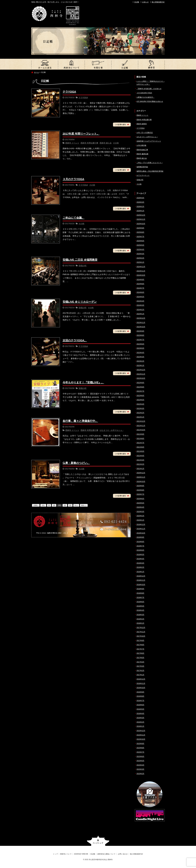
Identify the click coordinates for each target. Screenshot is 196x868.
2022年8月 (140, 387)
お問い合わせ (123, 854)
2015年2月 (140, 774)
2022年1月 (140, 417)
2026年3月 (140, 202)
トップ (44, 64)
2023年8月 (140, 335)
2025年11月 (141, 219)
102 (65, 505)
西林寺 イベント (72, 143)
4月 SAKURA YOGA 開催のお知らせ (150, 101)
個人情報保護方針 (158, 2)
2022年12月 (141, 370)
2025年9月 (140, 228)
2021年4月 (140, 456)
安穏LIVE (82, 265)
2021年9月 (140, 434)
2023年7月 (140, 340)
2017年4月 (140, 662)
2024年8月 (140, 284)
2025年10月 (141, 224)
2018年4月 (140, 610)
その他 (116, 143)
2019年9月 (140, 537)
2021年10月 (141, 430)
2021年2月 (140, 464)
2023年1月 (140, 365)
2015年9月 (140, 744)
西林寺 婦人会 (106, 143)
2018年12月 (141, 576)
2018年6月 (140, 602)
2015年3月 (140, 769)
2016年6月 (140, 705)
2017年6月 (140, 653)
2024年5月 (140, 297)
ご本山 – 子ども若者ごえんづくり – (150, 163)
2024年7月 (140, 288)
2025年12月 (141, 215)
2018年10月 (141, 585)
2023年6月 (140, 344)
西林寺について (71, 64)
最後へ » (83, 505)
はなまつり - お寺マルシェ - (111, 430)
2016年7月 (140, 701)
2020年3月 (140, 512)
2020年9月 (140, 486)
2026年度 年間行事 (98, 64)
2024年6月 (140, 292)
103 (70, 505)
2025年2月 (140, 258)
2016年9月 (140, 692)
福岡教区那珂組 (142, 167)
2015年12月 (141, 731)
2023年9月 (140, 331)
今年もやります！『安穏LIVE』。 (83, 382)
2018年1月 (140, 623)
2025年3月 (140, 254)
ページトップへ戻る (98, 841)
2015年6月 (140, 756)
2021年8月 (140, 439)
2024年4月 (140, 301)
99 (49, 505)
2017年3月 (140, 666)
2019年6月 (140, 550)
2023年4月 (140, 353)
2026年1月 (140, 211)
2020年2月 (140, 516)
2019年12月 (141, 524)
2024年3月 (140, 305)
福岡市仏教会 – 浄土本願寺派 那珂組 (150, 171)
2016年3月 (140, 718)
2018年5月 (140, 606)
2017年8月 (140, 645)
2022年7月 (140, 391)
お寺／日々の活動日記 (145, 133)
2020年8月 (140, 490)
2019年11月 (141, 529)
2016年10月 (141, 688)
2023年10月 (141, 327)
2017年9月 (140, 640)
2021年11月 (141, 426)
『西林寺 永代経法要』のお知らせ (149, 89)
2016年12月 (141, 679)
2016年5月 (140, 709)
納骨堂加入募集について (151, 64)
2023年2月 (140, 361)
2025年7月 (140, 237)
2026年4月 (140, 198)
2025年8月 (140, 232)
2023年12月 (141, 318)
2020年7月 (140, 494)
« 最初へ (35, 505)
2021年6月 (140, 447)
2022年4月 (140, 404)
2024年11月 (141, 271)
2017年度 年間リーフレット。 (81, 133)
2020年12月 (141, 473)
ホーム (36, 72)
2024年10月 (141, 275)
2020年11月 (141, 477)
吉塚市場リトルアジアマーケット (149, 141)
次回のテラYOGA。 (75, 340)
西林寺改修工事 (142, 150)
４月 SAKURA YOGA (144, 93)
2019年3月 (140, 563)
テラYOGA (69, 91)
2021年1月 (140, 469)
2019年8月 (140, 542)
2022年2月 (140, 413)
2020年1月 (140, 520)
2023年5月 (140, 348)
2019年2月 (140, 567)
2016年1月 (140, 726)
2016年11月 (141, 683)
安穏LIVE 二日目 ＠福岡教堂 (80, 259)
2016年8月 (140, 696)
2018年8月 (140, 593)
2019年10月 (141, 533)
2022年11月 (141, 374)
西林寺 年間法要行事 (89, 143)
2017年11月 (141, 632)
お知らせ (145, 2)
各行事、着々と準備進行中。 (80, 420)
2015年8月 (140, 748)
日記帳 (136, 2)
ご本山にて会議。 (73, 217)
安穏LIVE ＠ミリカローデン (80, 301)
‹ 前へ (43, 505)
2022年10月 (141, 378)
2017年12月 (141, 628)
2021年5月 (140, 451)
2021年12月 (141, 421)
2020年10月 (141, 481)
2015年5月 (140, 761)
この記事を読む (122, 125)
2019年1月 (140, 572)
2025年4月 (140, 249)
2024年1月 (140, 314)
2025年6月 (140, 241)
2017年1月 (140, 675)
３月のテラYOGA (73, 179)
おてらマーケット (143, 175)
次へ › (76, 505)
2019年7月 (140, 546)
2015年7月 (140, 752)
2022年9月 (140, 383)
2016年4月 (140, 713)
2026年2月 (140, 207)
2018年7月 (140, 597)
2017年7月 (140, 649)
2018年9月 (140, 589)
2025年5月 (140, 245)
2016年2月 (140, 722)
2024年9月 (140, 280)
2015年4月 (140, 765)
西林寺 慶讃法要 (142, 154)
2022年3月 (140, 408)
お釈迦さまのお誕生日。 (145, 97)
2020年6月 (140, 499)
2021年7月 (140, 443)
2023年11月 (141, 323)
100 (54, 505)
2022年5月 (140, 400)
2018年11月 (141, 580)
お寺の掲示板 (141, 145)
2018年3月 (140, 615)
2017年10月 (141, 636)
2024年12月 (141, 267)
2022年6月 (140, 396)
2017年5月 (140, 658)
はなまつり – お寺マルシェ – (147, 137)
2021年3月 (140, 460)
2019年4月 (140, 559)
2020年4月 (140, 507)
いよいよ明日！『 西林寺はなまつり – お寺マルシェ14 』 (150, 82)
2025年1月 (140, 262)
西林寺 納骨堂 (142, 124)
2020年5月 (140, 503)
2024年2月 (140, 310)
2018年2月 (140, 619)
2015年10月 (141, 739)
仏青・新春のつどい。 (76, 462)
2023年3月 (140, 357)
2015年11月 (141, 735)
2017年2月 (140, 670)
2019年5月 (140, 555)
